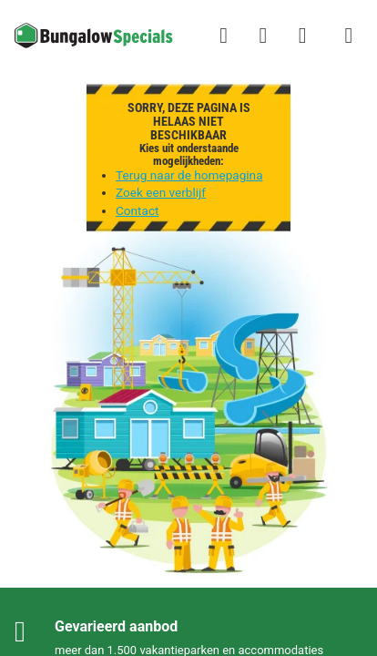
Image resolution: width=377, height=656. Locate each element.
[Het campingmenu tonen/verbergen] (349, 35)
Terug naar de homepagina (189, 175)
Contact (137, 210)
